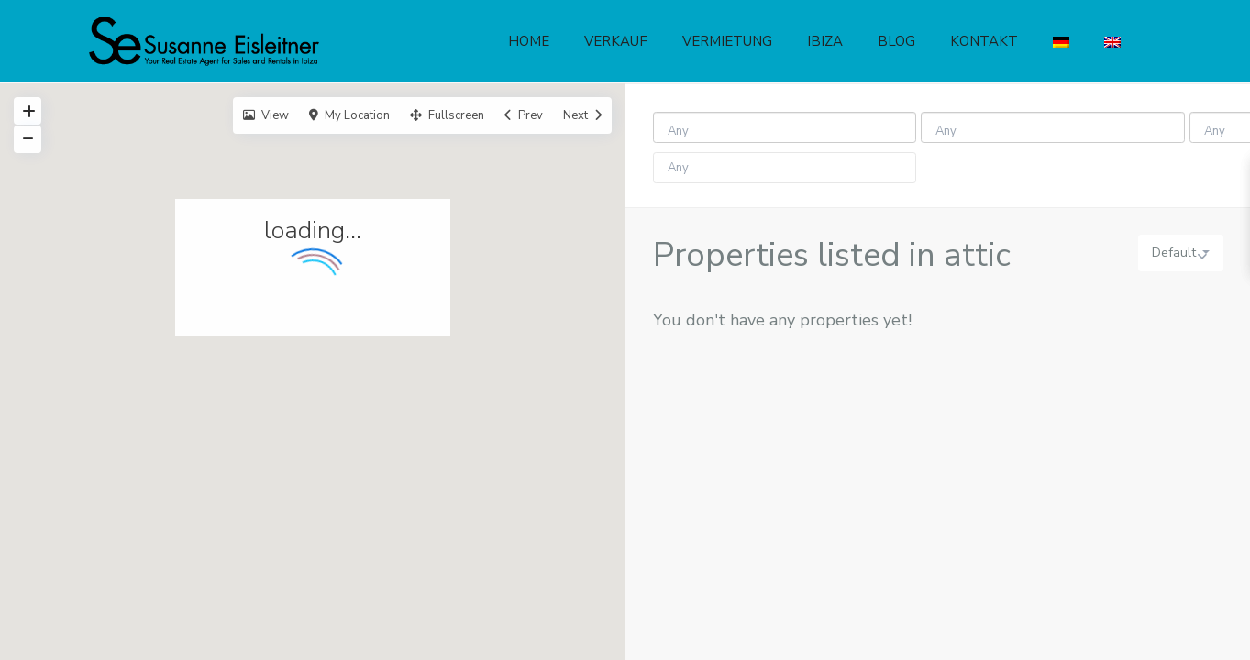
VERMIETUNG (727, 41)
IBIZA (825, 41)
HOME (528, 41)
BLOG (896, 41)
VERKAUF (615, 41)
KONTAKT (984, 41)
